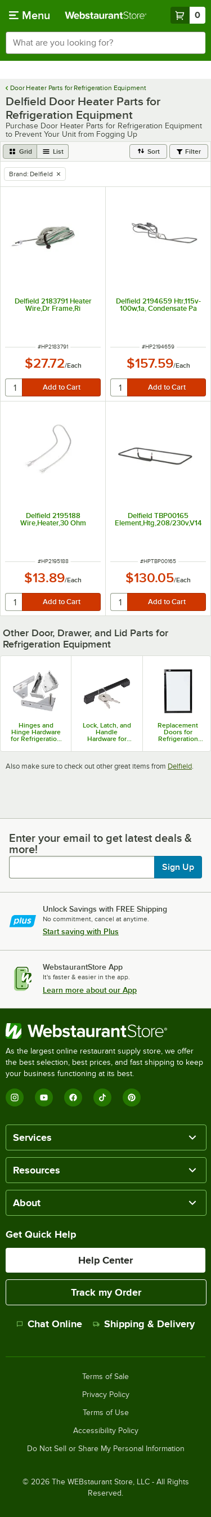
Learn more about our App (90, 989)
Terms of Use (106, 1413)
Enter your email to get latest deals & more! (100, 843)
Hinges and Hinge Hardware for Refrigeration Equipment (36, 732)
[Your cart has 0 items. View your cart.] (187, 15)
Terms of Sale (105, 1377)
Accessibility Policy (105, 1431)
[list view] (53, 151)
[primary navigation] (29, 15)
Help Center (105, 1260)
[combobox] (105, 43)
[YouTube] (44, 1097)
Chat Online (49, 1323)
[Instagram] (15, 1097)
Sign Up (178, 867)
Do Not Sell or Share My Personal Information (106, 1449)
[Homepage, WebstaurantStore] (106, 15)
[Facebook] (73, 1097)
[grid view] (20, 151)
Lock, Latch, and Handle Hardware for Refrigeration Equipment (107, 732)
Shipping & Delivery (144, 1323)
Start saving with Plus (81, 931)
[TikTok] (102, 1097)
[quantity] (14, 387)
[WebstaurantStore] (105, 1031)
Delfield (180, 766)
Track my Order (106, 1292)
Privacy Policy (105, 1395)
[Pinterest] (132, 1097)
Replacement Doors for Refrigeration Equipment (178, 732)
